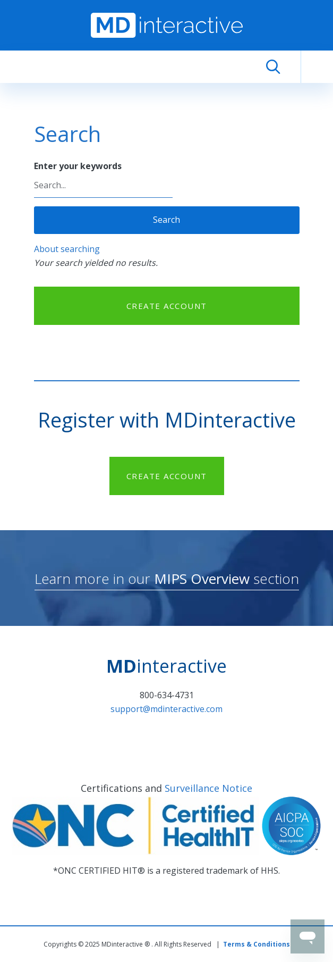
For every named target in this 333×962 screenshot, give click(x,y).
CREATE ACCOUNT (166, 305)
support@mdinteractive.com (166, 709)
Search (166, 219)
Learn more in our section (167, 578)
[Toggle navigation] (317, 67)
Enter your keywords (78, 166)
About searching (67, 249)
